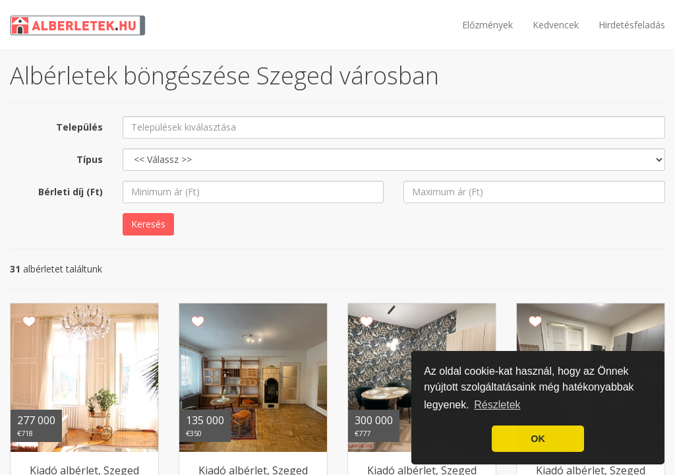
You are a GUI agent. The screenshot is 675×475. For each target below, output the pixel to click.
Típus (89, 159)
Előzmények (487, 24)
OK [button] (538, 438)
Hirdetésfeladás (632, 24)
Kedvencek (556, 24)
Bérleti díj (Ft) (70, 191)
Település (79, 127)
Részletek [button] (497, 404)
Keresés (148, 224)
